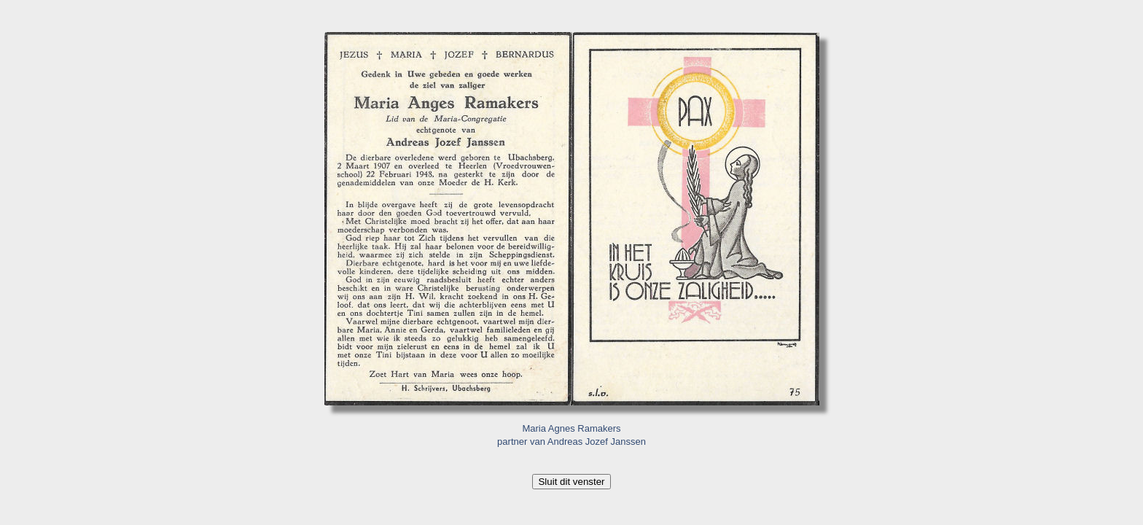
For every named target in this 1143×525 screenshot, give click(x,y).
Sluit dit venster (571, 481)
